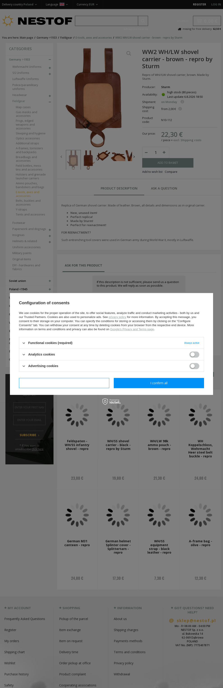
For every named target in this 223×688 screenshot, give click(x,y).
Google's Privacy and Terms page (132, 329)
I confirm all (158, 383)
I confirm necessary (64, 383)
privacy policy (117, 317)
